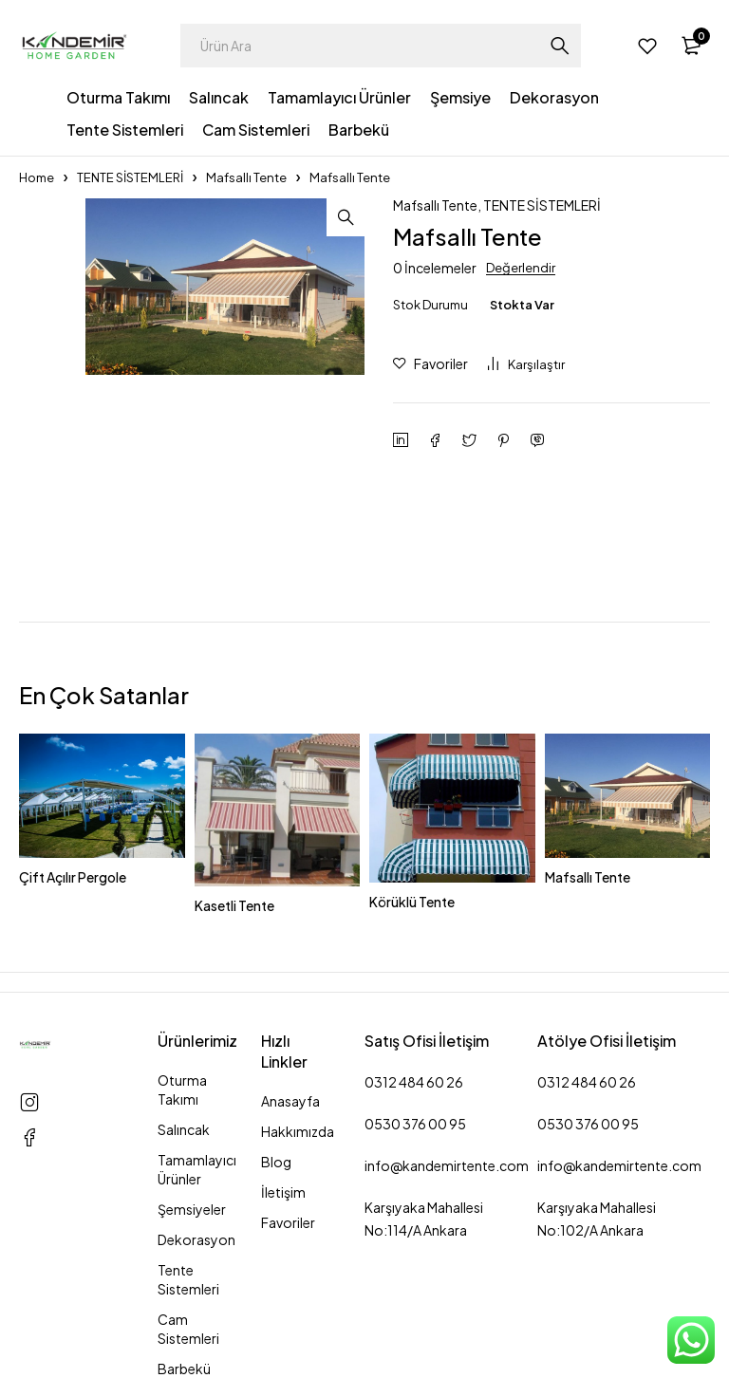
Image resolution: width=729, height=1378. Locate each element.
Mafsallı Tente (246, 177)
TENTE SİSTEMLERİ (130, 177)
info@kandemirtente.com (446, 1165)
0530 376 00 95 (415, 1123)
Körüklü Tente (412, 901)
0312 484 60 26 (413, 1081)
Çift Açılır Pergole (72, 876)
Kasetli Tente (234, 905)
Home (36, 177)
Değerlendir (520, 267)
